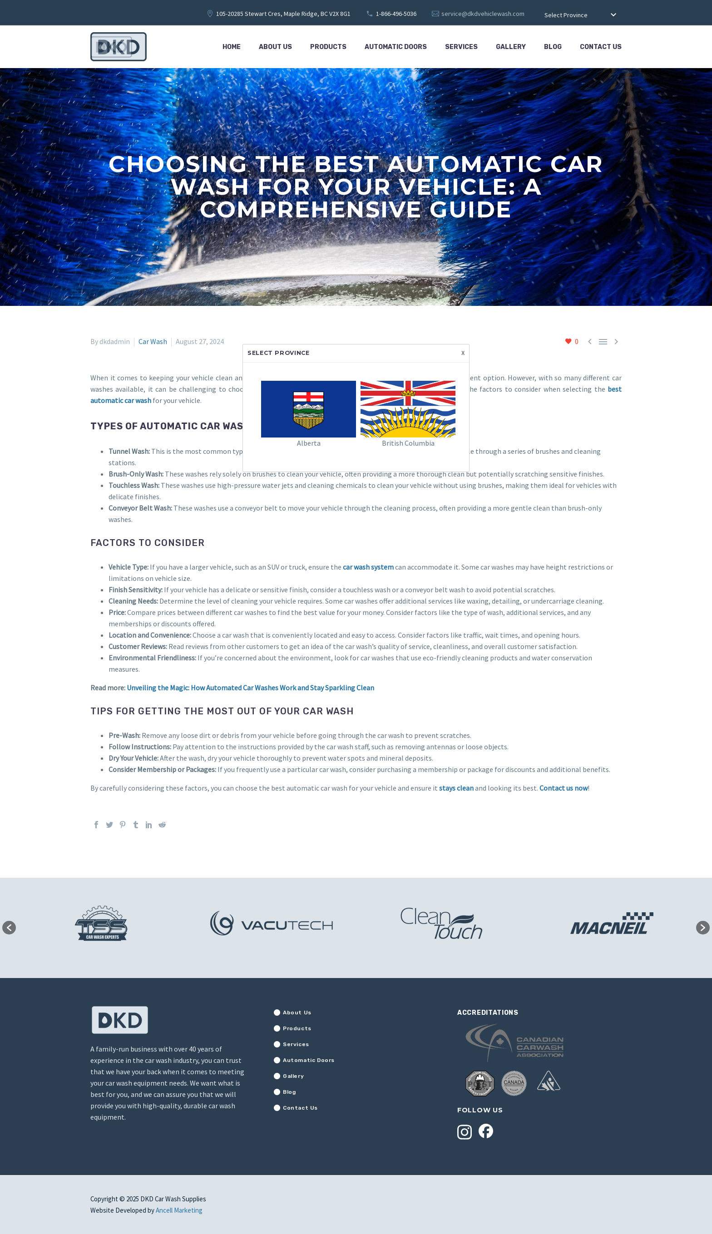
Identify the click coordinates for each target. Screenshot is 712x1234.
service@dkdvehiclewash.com (482, 14)
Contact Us (601, 47)
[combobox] (581, 15)
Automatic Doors (396, 47)
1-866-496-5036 (396, 14)
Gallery (511, 47)
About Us (275, 47)
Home (231, 47)
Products (328, 47)
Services (461, 47)
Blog (553, 47)
